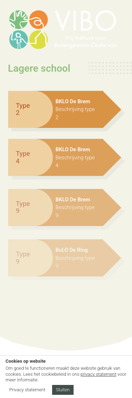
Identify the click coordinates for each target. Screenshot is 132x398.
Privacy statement (27, 389)
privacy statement (99, 374)
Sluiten (63, 389)
